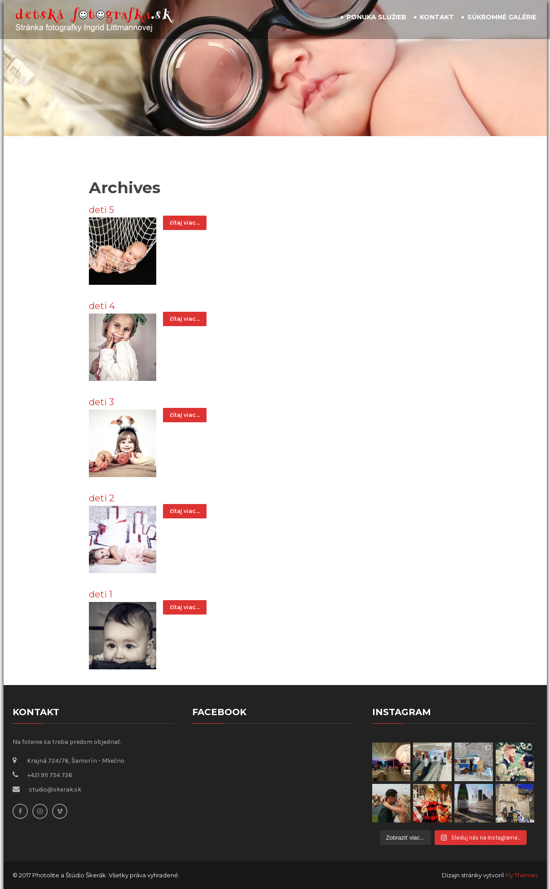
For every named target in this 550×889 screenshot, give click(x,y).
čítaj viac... (185, 222)
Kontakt (437, 17)
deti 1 (100, 594)
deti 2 (101, 498)
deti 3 (101, 402)
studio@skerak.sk (55, 789)
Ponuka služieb (376, 17)
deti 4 (102, 306)
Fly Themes (521, 875)
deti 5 (101, 209)
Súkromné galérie (502, 17)
